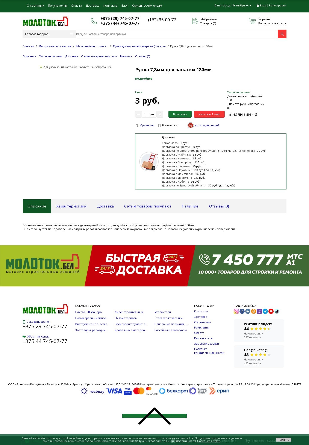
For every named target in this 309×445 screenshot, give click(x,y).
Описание (29, 56)
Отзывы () (142, 56)
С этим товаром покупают (99, 56)
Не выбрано (241, 5)
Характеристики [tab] (71, 206)
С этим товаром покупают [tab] (147, 206)
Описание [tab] (37, 206)
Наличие (126, 56)
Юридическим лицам (147, 5)
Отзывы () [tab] (219, 206)
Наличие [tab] (190, 206)
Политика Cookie (208, 441)
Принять (283, 440)
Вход (263, 5)
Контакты (110, 5)
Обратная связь (36, 336)
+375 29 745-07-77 (45, 326)
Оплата (76, 5)
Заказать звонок (36, 322)
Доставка (93, 5)
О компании (35, 5)
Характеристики (50, 56)
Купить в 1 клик (209, 114)
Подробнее (143, 78)
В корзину (180, 114)
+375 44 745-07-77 (45, 341)
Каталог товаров (49, 34)
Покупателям (57, 5)
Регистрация (277, 5)
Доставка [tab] (105, 206)
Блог (124, 5)
